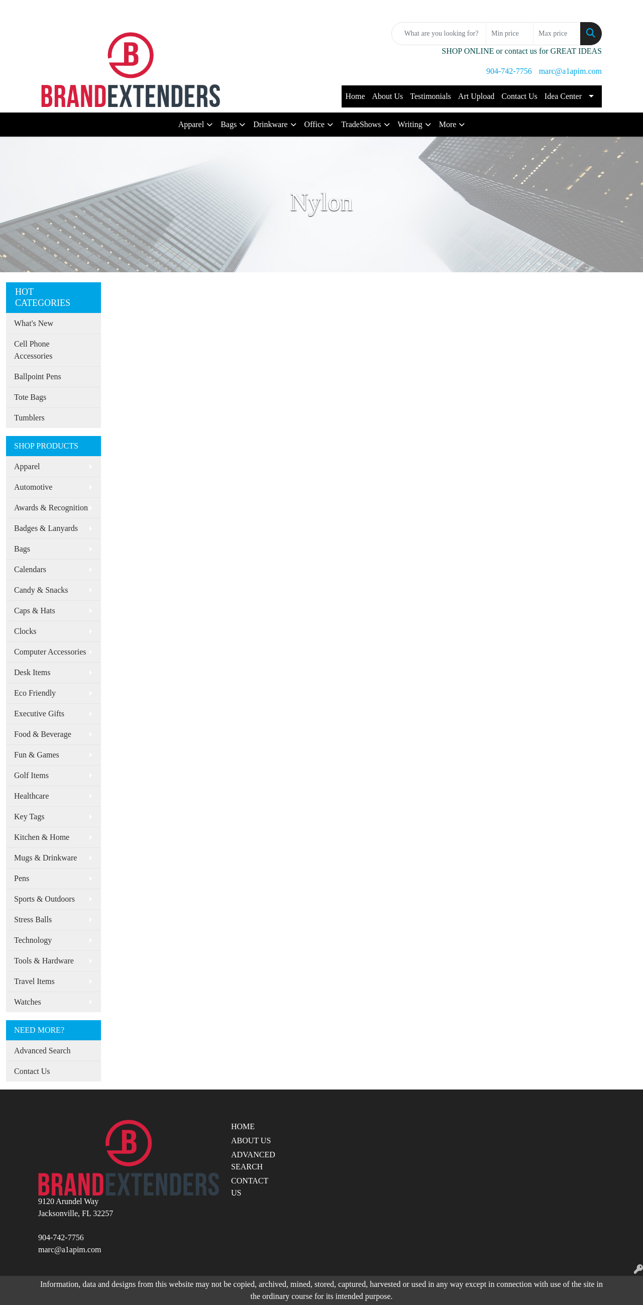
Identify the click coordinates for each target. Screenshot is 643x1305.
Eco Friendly (35, 693)
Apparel (191, 124)
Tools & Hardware (44, 960)
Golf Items (31, 775)
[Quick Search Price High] (557, 33)
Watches (27, 1002)
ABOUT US (251, 1140)
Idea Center (563, 96)
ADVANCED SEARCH (253, 1160)
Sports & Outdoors (44, 899)
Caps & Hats (34, 610)
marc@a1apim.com (570, 71)
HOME (243, 1126)
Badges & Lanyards (46, 528)
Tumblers (29, 417)
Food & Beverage (42, 734)
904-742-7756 (509, 71)
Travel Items (34, 981)
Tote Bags (30, 397)
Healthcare (31, 796)
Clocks (25, 631)
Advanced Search (42, 1050)
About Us (387, 96)
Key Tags (29, 816)
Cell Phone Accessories (33, 350)
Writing (410, 124)
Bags (229, 124)
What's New (33, 323)
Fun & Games (36, 754)
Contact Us (519, 96)
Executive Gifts (39, 713)
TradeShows (361, 124)
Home (355, 96)
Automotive (33, 487)
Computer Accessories (50, 651)
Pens (21, 878)
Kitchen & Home (41, 837)
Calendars (30, 569)
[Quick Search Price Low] (509, 33)
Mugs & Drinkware (45, 857)
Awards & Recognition (51, 507)
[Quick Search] (438, 33)
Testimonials (430, 96)
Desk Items (32, 672)
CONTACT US (249, 1186)
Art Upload (476, 96)
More (448, 124)
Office (314, 124)
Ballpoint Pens (37, 376)
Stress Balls (33, 919)
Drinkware (270, 124)
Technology (33, 940)
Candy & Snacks (41, 590)
